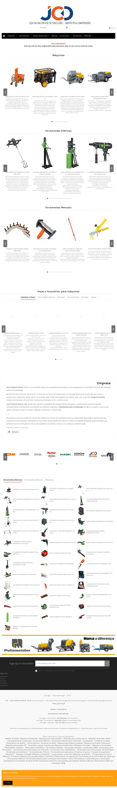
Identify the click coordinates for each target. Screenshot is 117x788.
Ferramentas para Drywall (68, 761)
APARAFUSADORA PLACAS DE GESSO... (63, 542)
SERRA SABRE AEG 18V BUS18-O (61, 617)
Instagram (4, 685)
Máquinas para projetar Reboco (32, 756)
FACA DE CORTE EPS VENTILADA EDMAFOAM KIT (97, 585)
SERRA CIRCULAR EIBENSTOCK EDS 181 (25, 596)
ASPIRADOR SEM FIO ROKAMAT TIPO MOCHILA (99, 574)
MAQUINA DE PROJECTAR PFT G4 (17, 97)
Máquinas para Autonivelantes (50, 739)
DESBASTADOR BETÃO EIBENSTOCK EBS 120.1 (25, 553)
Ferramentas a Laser (65, 759)
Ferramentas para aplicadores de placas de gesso (70, 752)
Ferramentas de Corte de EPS (26, 761)
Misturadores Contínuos (14, 748)
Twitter (2, 679)
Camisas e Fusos (48, 316)
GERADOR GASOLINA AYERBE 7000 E (44, 98)
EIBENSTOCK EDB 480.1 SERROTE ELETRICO (98, 553)
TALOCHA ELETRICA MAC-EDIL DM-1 (62, 574)
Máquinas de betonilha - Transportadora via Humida (52, 754)
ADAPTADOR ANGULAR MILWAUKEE (25, 606)
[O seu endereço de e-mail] (70, 663)
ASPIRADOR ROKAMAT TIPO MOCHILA (26, 585)
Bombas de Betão (12, 739)
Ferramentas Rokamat (54, 748)
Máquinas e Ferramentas (101, 745)
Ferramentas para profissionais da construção (97, 756)
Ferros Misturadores (54, 316)
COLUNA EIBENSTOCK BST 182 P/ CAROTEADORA (45, 173)
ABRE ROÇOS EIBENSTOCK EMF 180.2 (99, 521)
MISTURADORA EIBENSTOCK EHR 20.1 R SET (17, 173)
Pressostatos (63, 316)
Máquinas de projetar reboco (99, 739)
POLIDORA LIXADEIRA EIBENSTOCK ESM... (62, 532)
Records (59, 316)
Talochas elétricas (87, 761)
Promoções (56, 763)
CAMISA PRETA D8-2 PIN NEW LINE (66, 328)
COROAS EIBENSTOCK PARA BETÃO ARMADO (25, 617)
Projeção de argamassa (100, 752)
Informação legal (58, 696)
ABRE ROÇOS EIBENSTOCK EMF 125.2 (99, 542)
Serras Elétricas (33, 743)
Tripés (70, 316)
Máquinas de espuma (11, 756)
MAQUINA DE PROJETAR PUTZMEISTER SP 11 (99, 98)
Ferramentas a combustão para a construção (91, 759)
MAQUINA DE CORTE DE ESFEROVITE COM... (26, 521)
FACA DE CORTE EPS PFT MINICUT (62, 585)
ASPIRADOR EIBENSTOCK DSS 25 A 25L (62, 521)
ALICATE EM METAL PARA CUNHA (99, 249)
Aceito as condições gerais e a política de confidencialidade (56, 670)
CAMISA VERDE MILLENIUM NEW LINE (51, 328)
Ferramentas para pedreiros (17, 752)
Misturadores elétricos (103, 761)
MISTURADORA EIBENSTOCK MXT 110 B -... (99, 490)
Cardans (67, 316)
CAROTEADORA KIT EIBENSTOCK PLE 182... (26, 511)
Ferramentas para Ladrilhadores (62, 750)
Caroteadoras (88, 741)
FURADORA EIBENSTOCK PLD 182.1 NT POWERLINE (100, 173)
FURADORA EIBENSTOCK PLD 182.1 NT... (62, 511)
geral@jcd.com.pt (105, 701)
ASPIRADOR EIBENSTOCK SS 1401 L (98, 511)
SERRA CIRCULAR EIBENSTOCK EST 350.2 (99, 596)
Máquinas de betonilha (28, 739)
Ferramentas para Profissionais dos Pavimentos (95, 750)
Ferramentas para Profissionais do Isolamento (31, 750)
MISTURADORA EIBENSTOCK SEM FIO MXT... (26, 500)
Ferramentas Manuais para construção (66, 741)
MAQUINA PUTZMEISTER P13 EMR (72, 97)
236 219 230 (91, 701)
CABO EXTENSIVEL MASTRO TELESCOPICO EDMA (72, 250)
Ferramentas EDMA (90, 748)
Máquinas (49, 480)
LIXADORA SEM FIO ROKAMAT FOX (98, 564)
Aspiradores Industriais (48, 761)
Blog (63, 763)
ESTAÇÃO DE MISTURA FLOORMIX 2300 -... (62, 490)
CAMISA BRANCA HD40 (58, 328)
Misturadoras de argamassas (66, 756)
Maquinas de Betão (23, 754)
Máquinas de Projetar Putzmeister (97, 743)
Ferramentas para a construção (19, 741)
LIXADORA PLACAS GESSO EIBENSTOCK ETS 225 (22, 543)
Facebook (3, 676)
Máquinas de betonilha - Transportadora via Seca (92, 754)
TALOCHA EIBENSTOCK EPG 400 (24, 574)
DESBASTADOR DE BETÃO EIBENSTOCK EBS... (95, 532)
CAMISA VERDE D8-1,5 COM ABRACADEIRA (73, 328)
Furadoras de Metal (48, 743)
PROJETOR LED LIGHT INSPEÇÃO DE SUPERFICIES (44, 250)
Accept (8, 783)
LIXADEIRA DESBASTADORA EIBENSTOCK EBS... (23, 564)
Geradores (50, 756)
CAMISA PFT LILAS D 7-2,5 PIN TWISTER (44, 328)
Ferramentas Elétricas (41, 741)
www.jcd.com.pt (58, 703)
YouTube (3, 681)
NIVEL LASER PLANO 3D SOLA (60, 553)
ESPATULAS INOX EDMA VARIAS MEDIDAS (17, 250)
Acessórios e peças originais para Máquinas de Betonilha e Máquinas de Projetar (59, 745)
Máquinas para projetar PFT (16, 745)
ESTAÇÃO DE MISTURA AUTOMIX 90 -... (26, 489)
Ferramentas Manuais (34, 480)
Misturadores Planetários (34, 748)
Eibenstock (9, 754)
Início (69, 696)
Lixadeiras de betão (102, 741)
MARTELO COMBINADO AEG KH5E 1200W (25, 627)
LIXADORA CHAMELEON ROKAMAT (62, 564)
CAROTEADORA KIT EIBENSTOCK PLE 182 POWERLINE (72, 173)
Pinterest (3, 683)
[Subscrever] (107, 663)
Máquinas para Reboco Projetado (70, 743)
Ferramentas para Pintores (39, 752)
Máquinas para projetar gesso (75, 739)
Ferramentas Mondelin (73, 748)
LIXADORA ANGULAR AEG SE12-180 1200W (98, 617)
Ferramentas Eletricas (12, 480)
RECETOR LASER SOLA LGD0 (60, 596)
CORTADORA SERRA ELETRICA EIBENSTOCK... (60, 606)
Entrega (47, 696)
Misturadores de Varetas (16, 743)
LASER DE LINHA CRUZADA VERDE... (98, 606)
